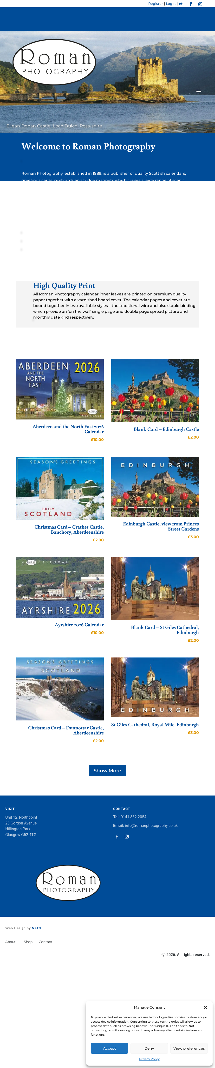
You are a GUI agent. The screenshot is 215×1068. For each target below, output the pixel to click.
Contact (46, 942)
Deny (149, 1048)
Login (171, 3)
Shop (28, 942)
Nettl (36, 928)
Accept (109, 1048)
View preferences (189, 1048)
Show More (107, 771)
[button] (205, 1007)
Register (155, 3)
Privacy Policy (149, 1059)
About (11, 942)
